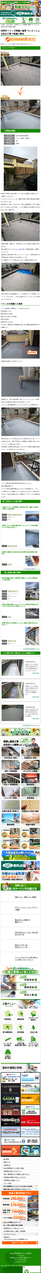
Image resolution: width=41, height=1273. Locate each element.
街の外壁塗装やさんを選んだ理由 (13, 1168)
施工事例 (9, 24)
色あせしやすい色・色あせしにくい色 (22, 946)
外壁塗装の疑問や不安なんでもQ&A (14, 1177)
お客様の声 (6, 1165)
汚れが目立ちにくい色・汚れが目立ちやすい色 (26, 934)
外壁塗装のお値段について (11, 1180)
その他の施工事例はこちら (31, 569)
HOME (3, 24)
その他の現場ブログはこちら (31, 725)
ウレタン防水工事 (19, 249)
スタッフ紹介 (7, 1183)
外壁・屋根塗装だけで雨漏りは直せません (16, 1174)
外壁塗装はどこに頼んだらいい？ (13, 1228)
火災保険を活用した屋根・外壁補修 (14, 1231)
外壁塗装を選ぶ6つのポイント (12, 1171)
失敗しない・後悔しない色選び (25, 897)
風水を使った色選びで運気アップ (22, 921)
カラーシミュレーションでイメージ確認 (26, 908)
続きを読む (36, 673)
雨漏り (8, 308)
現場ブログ (6, 1162)
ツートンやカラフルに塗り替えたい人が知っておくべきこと (26, 959)
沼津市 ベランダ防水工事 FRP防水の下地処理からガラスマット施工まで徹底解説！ (31, 690)
